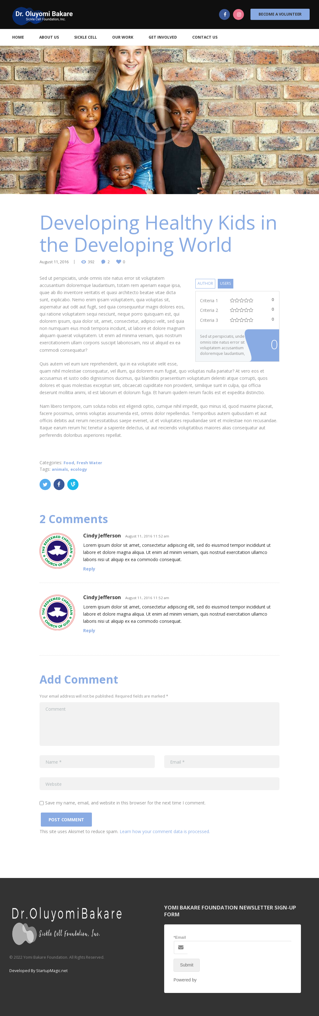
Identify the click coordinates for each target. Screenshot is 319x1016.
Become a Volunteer (280, 14)
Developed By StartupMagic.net (38, 969)
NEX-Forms (209, 978)
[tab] (205, 283)
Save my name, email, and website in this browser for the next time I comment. (125, 802)
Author (205, 283)
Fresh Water (90, 462)
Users (227, 283)
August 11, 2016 (54, 261)
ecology (81, 469)
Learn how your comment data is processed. (165, 831)
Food (69, 462)
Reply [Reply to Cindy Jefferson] (89, 568)
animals (60, 469)
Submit (186, 963)
